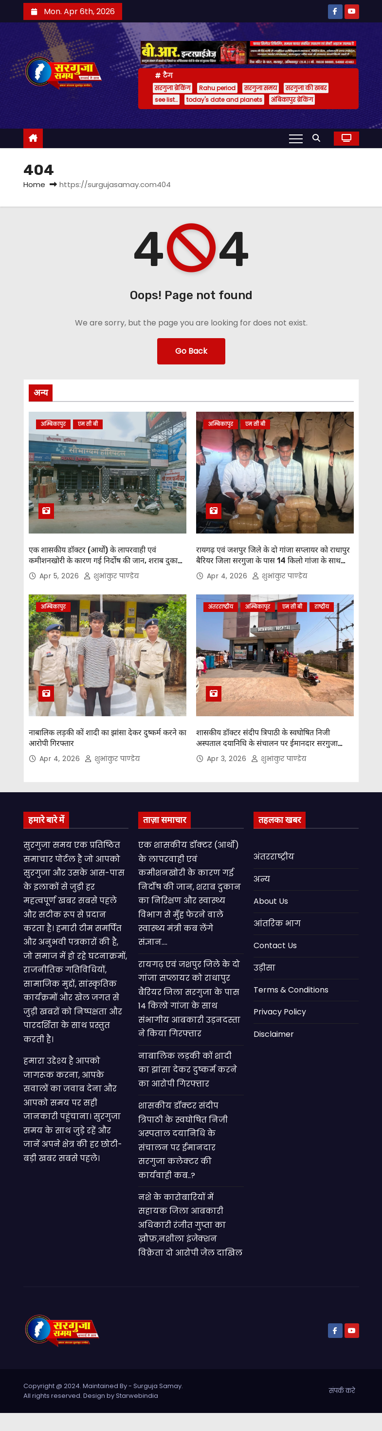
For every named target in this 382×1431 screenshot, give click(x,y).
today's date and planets (224, 99)
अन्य (262, 879)
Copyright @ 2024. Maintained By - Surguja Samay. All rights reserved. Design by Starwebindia (103, 1390)
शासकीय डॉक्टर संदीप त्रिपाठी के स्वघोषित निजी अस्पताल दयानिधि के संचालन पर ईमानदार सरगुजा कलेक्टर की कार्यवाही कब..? (267, 743)
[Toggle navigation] (296, 138)
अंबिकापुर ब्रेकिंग (292, 99)
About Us (271, 901)
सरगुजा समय (260, 88)
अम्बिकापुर (53, 424)
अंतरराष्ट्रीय (220, 607)
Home (34, 184)
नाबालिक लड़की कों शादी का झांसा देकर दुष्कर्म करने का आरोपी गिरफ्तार (187, 1069)
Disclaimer (274, 1034)
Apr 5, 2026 (60, 576)
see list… (166, 99)
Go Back (191, 351)
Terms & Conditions (291, 989)
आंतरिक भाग (277, 923)
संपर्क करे (342, 1390)
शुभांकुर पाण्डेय (111, 576)
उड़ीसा (264, 967)
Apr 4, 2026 (228, 576)
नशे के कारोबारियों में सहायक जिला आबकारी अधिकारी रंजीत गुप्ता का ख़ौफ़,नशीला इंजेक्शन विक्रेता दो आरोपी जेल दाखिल (190, 1225)
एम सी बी (88, 424)
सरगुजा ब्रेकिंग (172, 88)
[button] (319, 138)
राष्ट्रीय (321, 607)
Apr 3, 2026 (228, 758)
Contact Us (275, 945)
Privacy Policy (280, 1011)
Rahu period (217, 88)
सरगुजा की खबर (306, 88)
